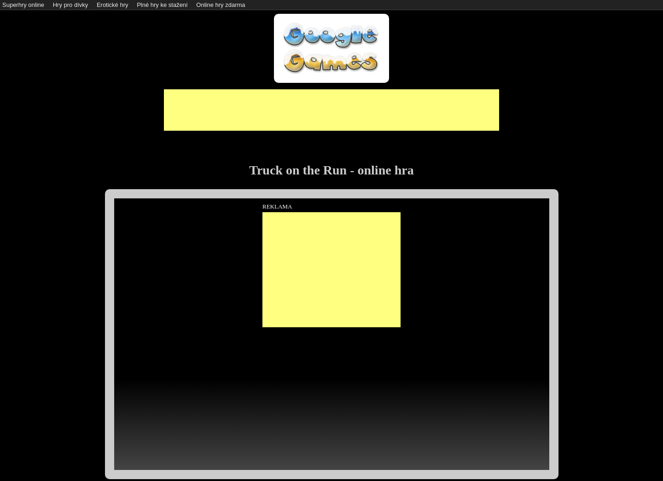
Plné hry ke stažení (162, 4)
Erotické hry (112, 4)
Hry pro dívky (70, 4)
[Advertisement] (331, 110)
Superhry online (23, 4)
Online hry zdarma (220, 4)
